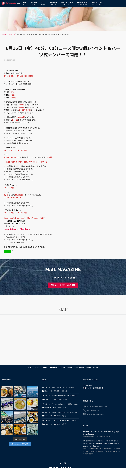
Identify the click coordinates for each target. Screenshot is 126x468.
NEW (45, 391)
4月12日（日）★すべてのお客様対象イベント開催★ (59, 396)
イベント (7, 251)
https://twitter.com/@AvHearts (17, 229)
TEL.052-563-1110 (93, 409)
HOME (25, 4)
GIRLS (43, 4)
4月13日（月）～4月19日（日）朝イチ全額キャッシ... (59, 387)
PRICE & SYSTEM (67, 4)
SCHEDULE (53, 4)
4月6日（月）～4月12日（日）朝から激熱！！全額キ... (60, 420)
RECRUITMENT (82, 4)
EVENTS (34, 4)
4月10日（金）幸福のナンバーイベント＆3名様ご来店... (60, 412)
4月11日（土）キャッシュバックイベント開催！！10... (60, 404)
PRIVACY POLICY (98, 4)
